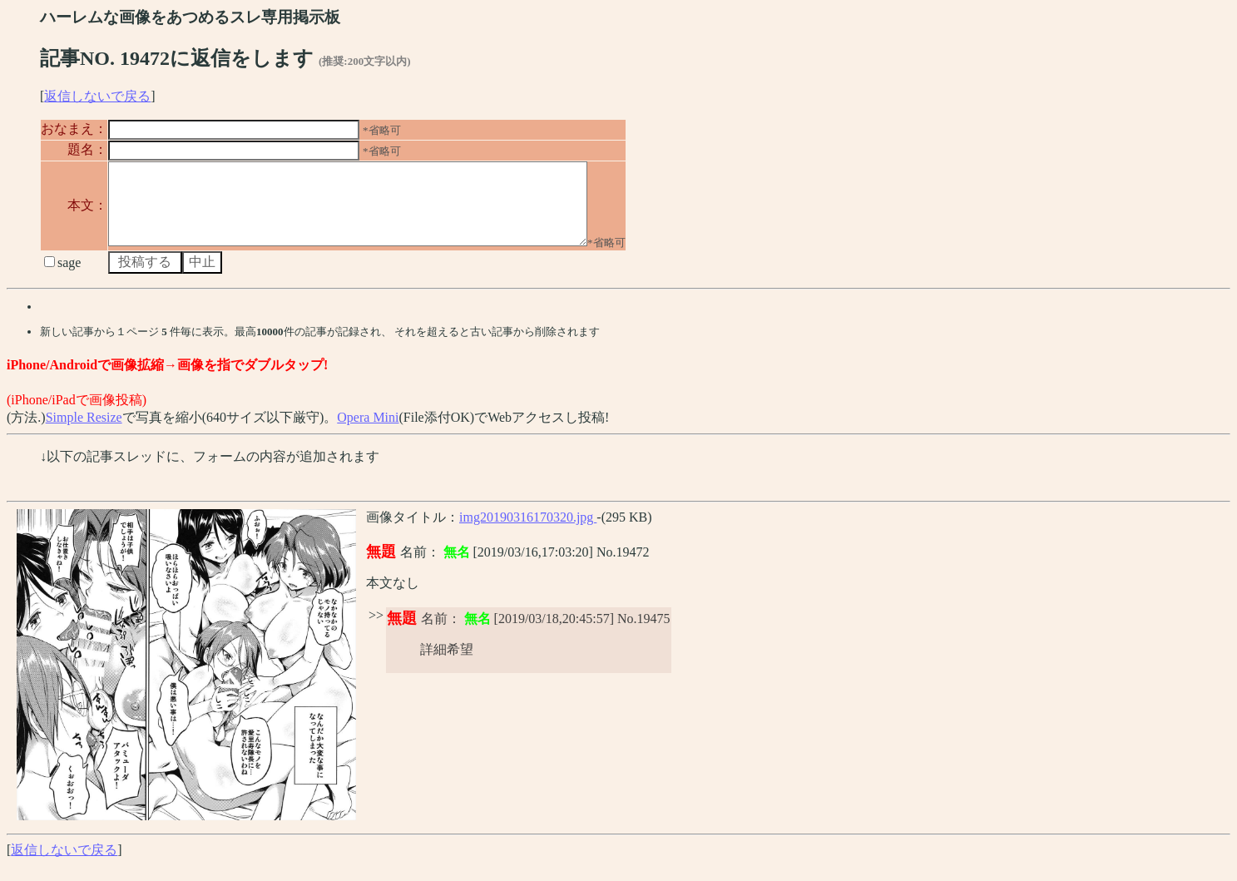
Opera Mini (367, 432)
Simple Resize (84, 432)
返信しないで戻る (97, 96)
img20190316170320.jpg (527, 532)
